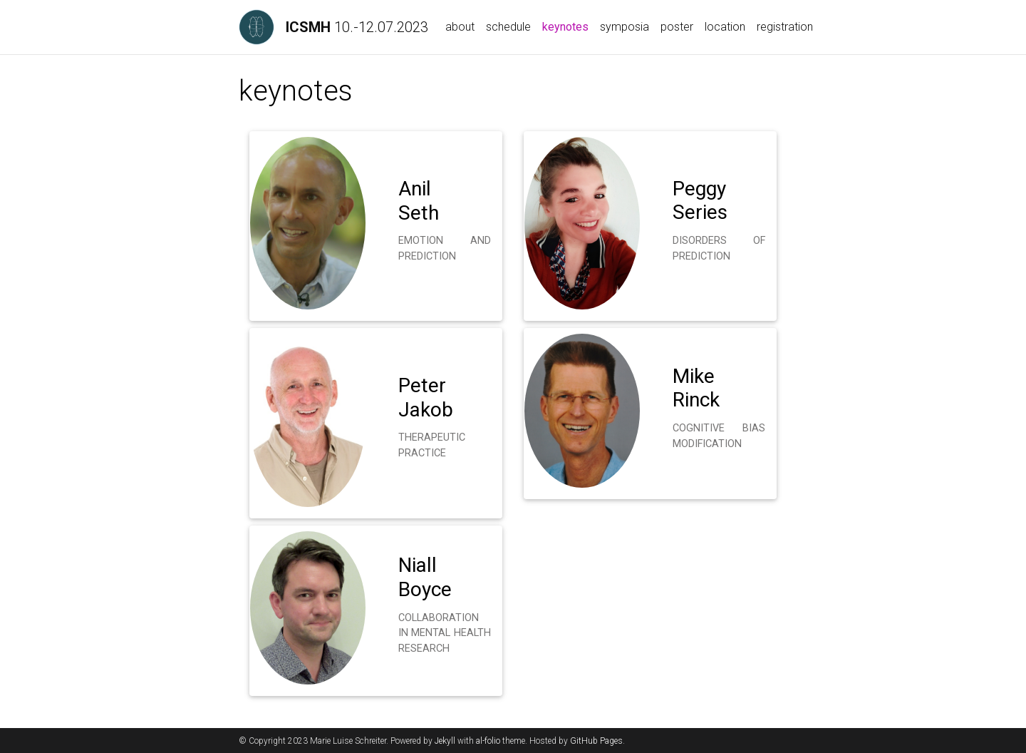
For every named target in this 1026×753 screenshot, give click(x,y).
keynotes (568, 26)
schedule (508, 27)
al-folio (488, 741)
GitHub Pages (596, 741)
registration (785, 27)
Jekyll (445, 741)
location (725, 27)
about (460, 27)
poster (676, 27)
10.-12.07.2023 (357, 27)
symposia (624, 27)
